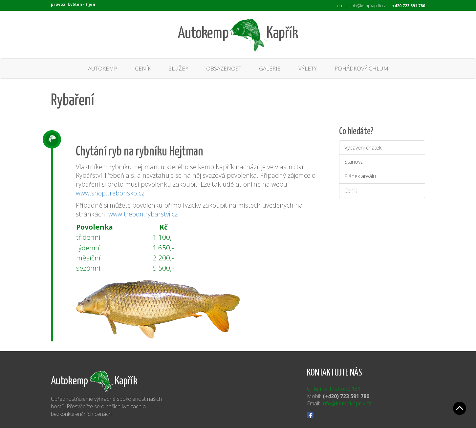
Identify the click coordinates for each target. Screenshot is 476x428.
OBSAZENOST (223, 68)
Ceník (350, 190)
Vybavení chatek (362, 147)
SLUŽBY (178, 68)
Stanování (355, 161)
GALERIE (270, 68)
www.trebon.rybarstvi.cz (143, 214)
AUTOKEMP (102, 68)
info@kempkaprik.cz (346, 403)
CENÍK (143, 68)
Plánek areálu (360, 176)
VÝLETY (307, 68)
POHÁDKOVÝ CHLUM (361, 68)
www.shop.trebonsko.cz (110, 193)
